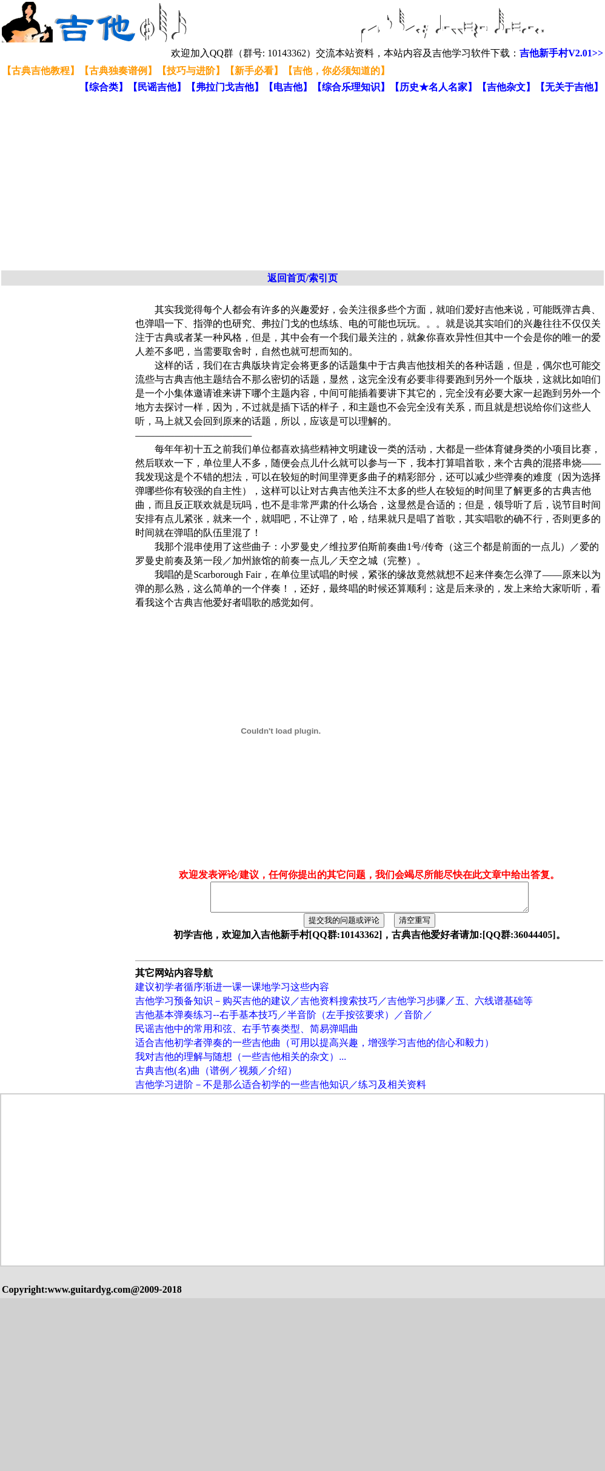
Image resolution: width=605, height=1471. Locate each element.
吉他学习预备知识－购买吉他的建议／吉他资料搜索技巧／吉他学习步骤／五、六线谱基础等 (334, 1006)
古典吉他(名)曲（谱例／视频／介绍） (216, 1076)
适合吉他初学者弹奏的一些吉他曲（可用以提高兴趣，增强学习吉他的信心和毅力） (314, 1048)
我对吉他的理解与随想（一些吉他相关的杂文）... (240, 1062)
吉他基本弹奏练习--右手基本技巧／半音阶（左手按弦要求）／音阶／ (284, 1020)
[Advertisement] (170, 182)
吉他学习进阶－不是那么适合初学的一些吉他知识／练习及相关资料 (280, 1090)
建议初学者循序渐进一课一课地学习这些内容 (232, 992)
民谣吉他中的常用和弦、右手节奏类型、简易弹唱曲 (246, 1034)
